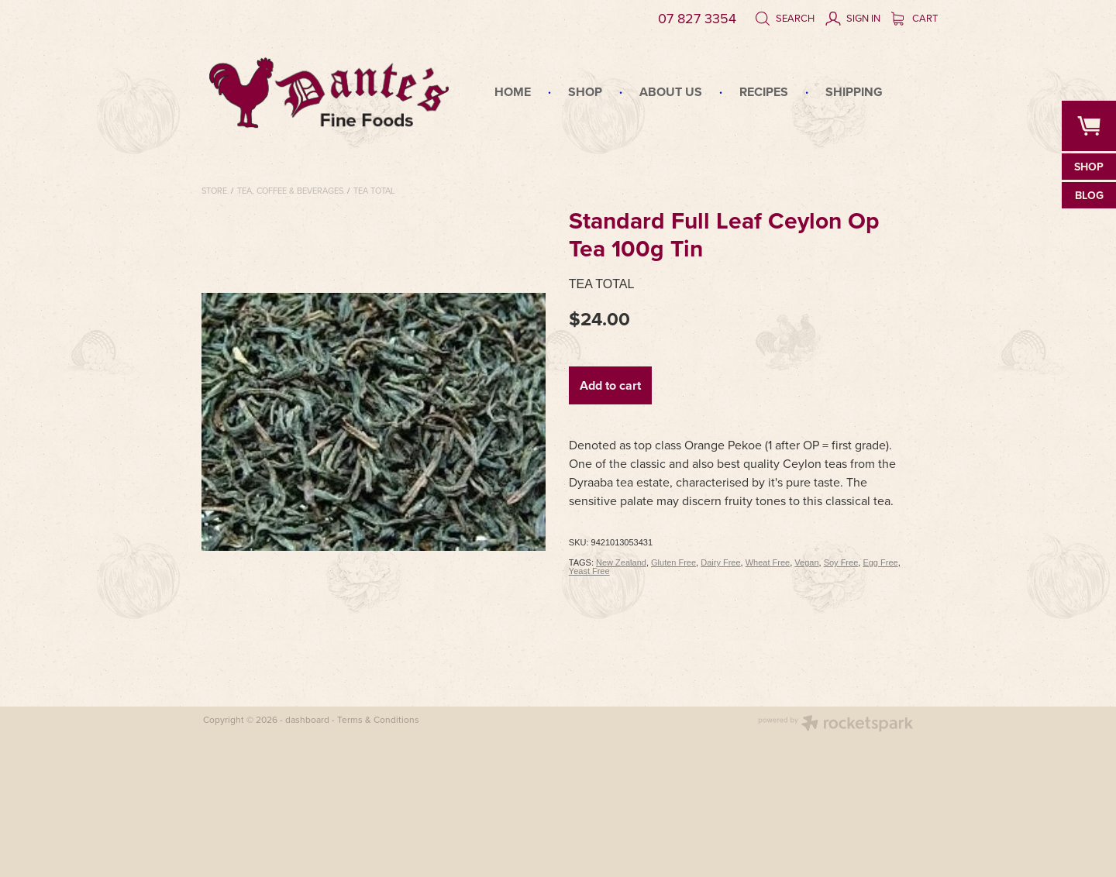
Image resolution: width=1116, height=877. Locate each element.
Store (214, 190)
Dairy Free (720, 562)
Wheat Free (768, 562)
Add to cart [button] (610, 385)
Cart (914, 18)
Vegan (806, 562)
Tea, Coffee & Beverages (290, 190)
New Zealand (621, 562)
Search (785, 18)
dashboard (307, 719)
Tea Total (374, 190)
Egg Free (880, 562)
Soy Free (841, 562)
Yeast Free (589, 571)
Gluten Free (673, 562)
